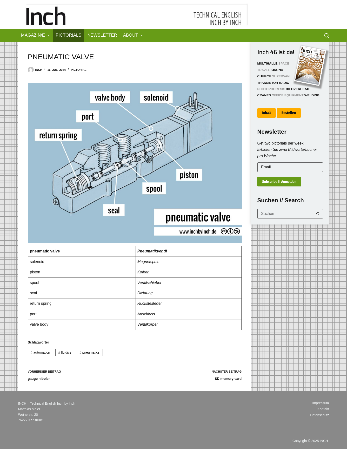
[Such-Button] (318, 213)
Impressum (320, 403)
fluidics (64, 352)
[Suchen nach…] (285, 213)
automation (40, 352)
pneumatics (90, 352)
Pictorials (68, 35)
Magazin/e (36, 35)
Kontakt (323, 409)
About (134, 35)
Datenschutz (319, 415)
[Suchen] (326, 35)
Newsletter (102, 35)
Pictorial (78, 70)
